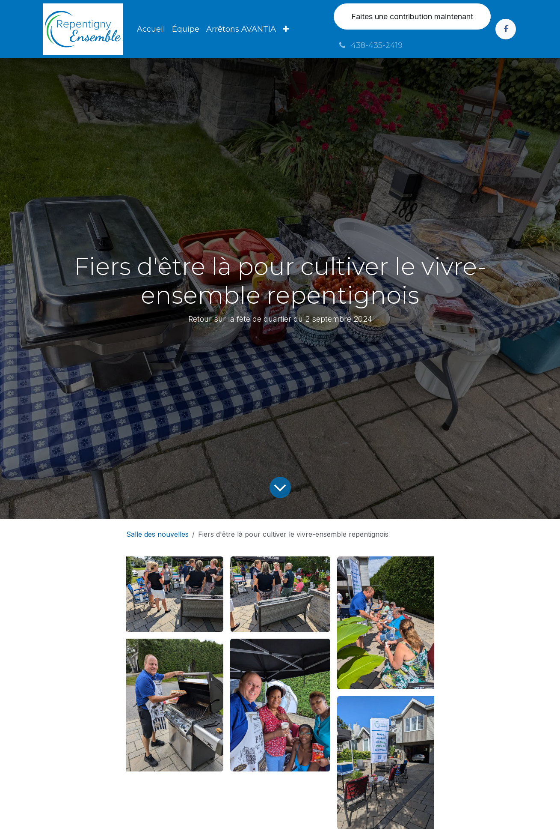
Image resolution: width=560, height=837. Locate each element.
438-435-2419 (370, 45)
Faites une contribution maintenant (412, 16)
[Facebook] (505, 29)
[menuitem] (151, 29)
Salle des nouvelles (157, 534)
